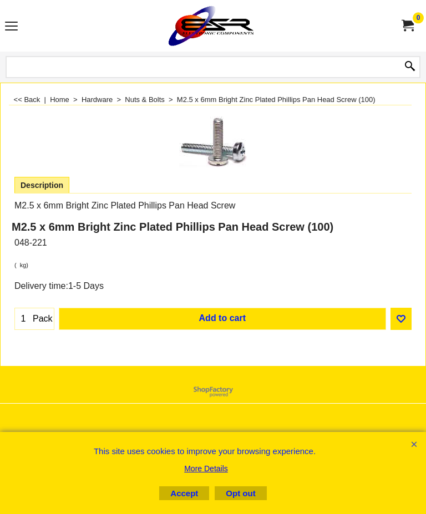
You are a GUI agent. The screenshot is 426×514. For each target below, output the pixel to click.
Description (42, 185)
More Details (206, 468)
